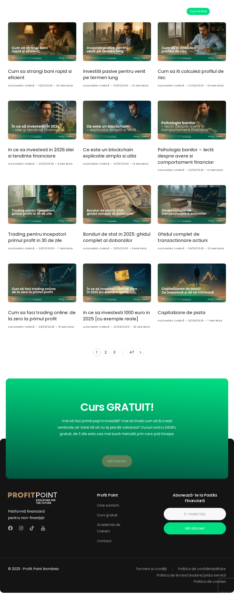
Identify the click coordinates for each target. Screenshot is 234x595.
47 (131, 352)
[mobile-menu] (221, 11)
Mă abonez (195, 528)
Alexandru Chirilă (21, 85)
